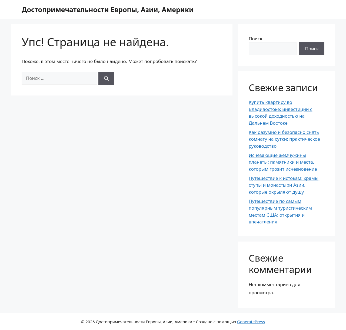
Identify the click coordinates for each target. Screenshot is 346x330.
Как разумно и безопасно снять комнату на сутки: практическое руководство (284, 139)
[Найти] (106, 78)
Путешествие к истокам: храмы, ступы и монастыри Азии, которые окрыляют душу (284, 185)
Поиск (255, 38)
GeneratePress (251, 321)
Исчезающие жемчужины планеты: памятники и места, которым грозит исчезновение (283, 162)
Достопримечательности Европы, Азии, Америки (108, 9)
